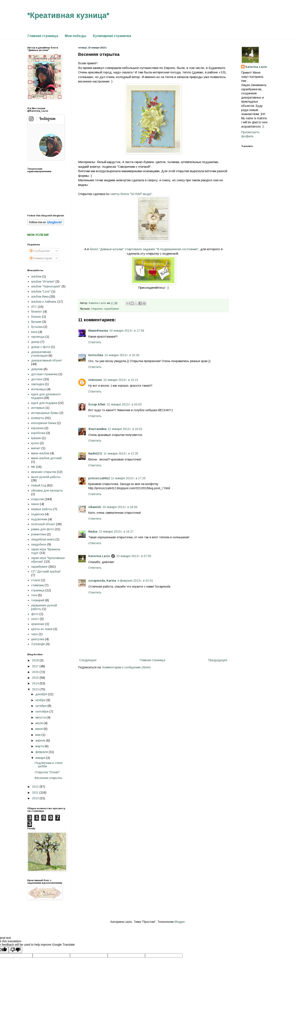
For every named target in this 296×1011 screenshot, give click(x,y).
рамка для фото (42, 529)
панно (35, 504)
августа (41, 717)
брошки (36, 321)
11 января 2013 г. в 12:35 (121, 453)
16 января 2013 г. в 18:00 (119, 507)
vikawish (94, 507)
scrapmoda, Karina (102, 580)
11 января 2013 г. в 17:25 (128, 478)
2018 (36, 660)
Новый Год (38, 485)
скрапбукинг (111, 308)
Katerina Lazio (99, 556)
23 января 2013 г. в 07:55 (133, 556)
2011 (35, 792)
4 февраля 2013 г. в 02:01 (135, 580)
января (40, 758)
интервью (38, 407)
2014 (36, 683)
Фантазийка (97, 429)
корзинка (37, 428)
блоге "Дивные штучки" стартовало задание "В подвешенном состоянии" (144, 249)
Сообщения (40, 251)
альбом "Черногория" (46, 286)
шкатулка (37, 639)
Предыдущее (217, 660)
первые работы (42, 509)
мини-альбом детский (46, 458)
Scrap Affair (97, 404)
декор (35, 341)
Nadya (92, 531)
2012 (36, 786)
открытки (96, 308)
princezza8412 (99, 478)
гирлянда (37, 336)
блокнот (36, 311)
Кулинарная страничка (112, 36)
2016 (36, 672)
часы (34, 634)
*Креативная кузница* (68, 15)
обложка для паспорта (46, 490)
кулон (35, 443)
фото (35, 614)
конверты (37, 418)
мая (38, 734)
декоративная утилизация (41, 353)
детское (37, 379)
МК (33, 466)
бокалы (36, 316)
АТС (34, 306)
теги (34, 595)
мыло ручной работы (45, 477)
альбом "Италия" (43, 281)
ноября (40, 700)
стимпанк (37, 585)
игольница (38, 389)
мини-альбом (40, 453)
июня (39, 729)
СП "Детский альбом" (46, 571)
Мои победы (75, 36)
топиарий (37, 600)
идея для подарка (44, 403)
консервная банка (43, 423)
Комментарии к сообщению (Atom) (126, 667)
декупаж (37, 369)
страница (37, 590)
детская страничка (44, 374)
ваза (34, 332)
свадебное (38, 544)
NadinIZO (95, 453)
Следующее (88, 660)
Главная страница (43, 36)
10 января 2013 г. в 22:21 (120, 380)
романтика (38, 534)
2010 (36, 798)
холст (35, 619)
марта (40, 746)
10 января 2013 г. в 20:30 (121, 355)
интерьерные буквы (45, 413)
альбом (36, 276)
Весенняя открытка (48, 778)
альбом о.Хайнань (44, 301)
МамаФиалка (98, 330)
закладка (37, 384)
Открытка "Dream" (47, 772)
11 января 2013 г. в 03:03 (124, 404)
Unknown (95, 380)
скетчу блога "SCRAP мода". (131, 194)
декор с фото (40, 347)
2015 (36, 677)
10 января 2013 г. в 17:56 (126, 330)
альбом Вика (40, 296)
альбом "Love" (41, 291)
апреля (40, 740)
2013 (36, 689)
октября (41, 705)
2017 (36, 666)
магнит (36, 448)
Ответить (94, 342)
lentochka (95, 355)
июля (39, 723)
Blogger (179, 921)
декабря (41, 694)
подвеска (37, 514)
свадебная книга (43, 539)
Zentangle (38, 644)
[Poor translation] (15, 949)
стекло (35, 580)
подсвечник (39, 519)
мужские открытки (43, 472)
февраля (42, 752)
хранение (37, 624)
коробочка (38, 433)
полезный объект (43, 524)
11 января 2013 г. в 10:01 (125, 429)
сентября (42, 711)
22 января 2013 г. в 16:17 (116, 531)
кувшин (36, 438)
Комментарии (41, 258)
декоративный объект (46, 360)
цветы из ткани (42, 629)
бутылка (37, 326)
